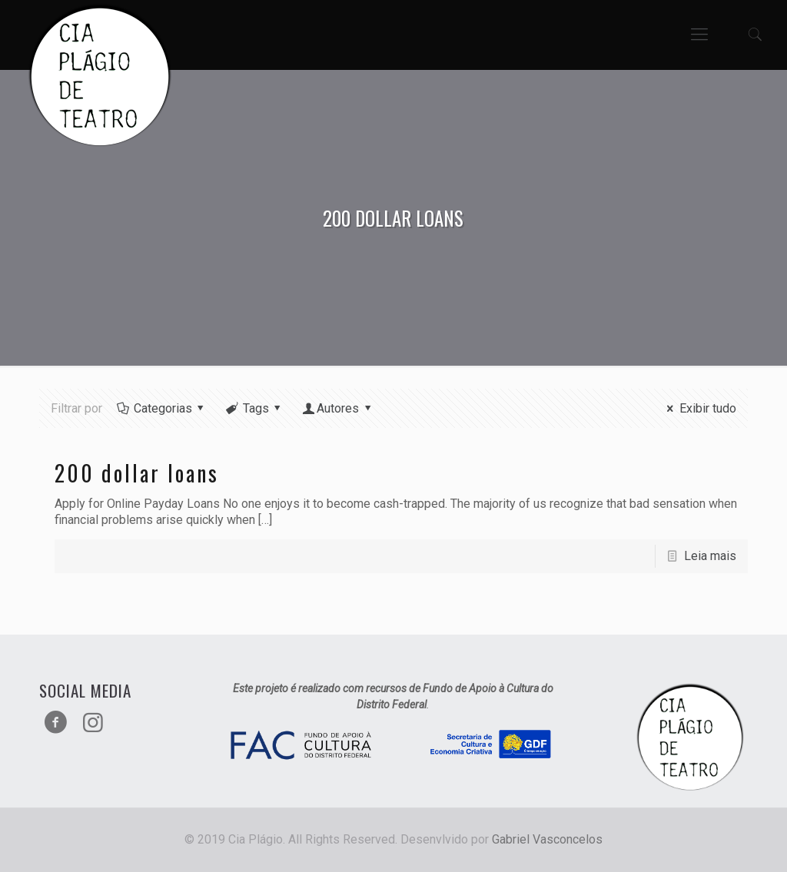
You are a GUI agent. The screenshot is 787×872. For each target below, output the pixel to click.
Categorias (161, 408)
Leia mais (710, 556)
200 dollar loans (137, 473)
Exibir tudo (699, 408)
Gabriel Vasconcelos (547, 839)
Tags (254, 408)
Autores (338, 408)
